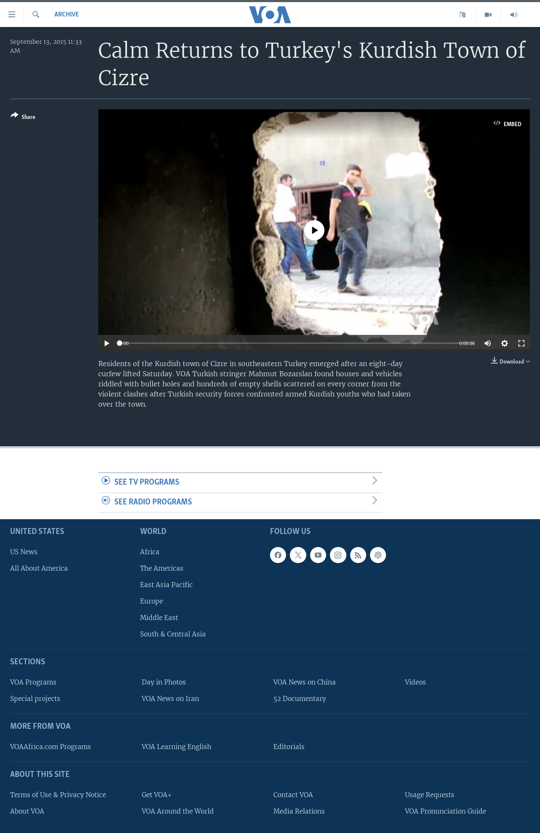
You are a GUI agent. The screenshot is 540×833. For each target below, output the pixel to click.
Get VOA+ (157, 795)
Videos (415, 682)
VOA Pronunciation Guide (445, 811)
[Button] (23, 118)
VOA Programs (33, 682)
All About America (39, 568)
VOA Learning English (176, 747)
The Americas (162, 568)
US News (24, 552)
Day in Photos (164, 682)
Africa (149, 552)
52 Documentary (299, 699)
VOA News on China (304, 682)
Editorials (289, 747)
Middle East (159, 618)
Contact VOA (293, 795)
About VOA (27, 811)
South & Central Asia (173, 634)
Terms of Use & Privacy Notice (58, 795)
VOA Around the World (178, 811)
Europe (151, 601)
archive (66, 14)
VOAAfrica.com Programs (50, 747)
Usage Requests (429, 795)
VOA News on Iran (170, 699)
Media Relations (299, 811)
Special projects (35, 699)
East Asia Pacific (166, 585)
